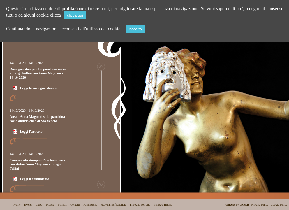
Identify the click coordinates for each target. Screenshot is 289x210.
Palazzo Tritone (163, 204)
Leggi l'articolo (31, 132)
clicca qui (75, 15)
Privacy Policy (259, 204)
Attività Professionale (113, 204)
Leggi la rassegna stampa (38, 88)
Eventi (28, 204)
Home (16, 204)
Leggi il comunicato (34, 179)
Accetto (135, 29)
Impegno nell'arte (140, 204)
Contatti (75, 204)
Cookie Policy (279, 204)
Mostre (50, 204)
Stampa (62, 204)
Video (39, 204)
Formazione (90, 204)
